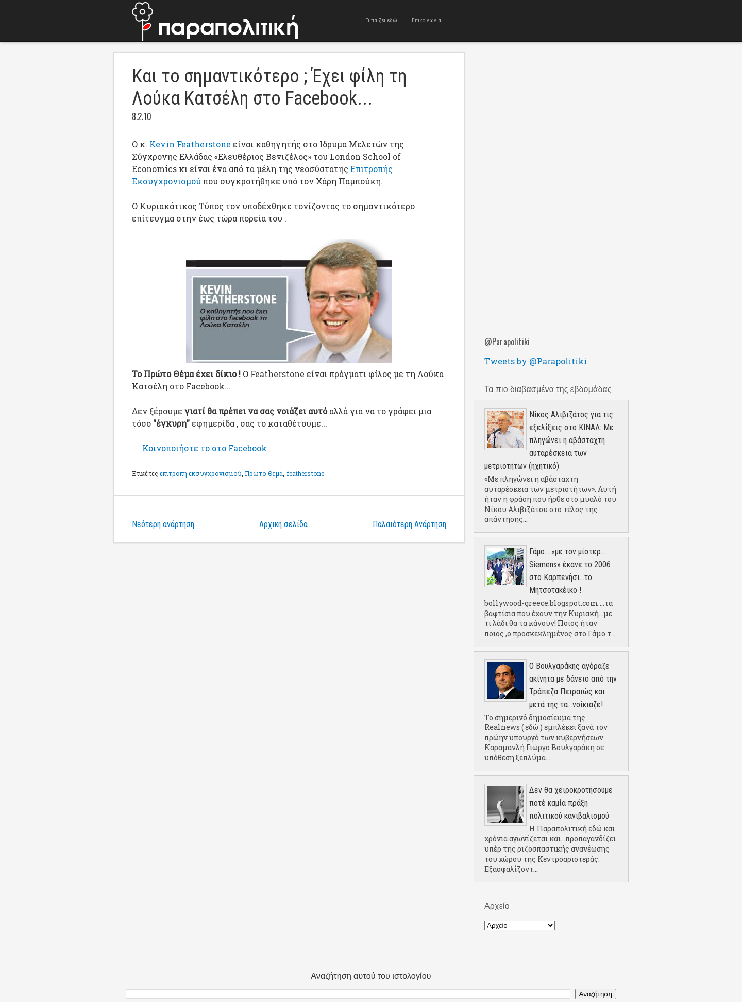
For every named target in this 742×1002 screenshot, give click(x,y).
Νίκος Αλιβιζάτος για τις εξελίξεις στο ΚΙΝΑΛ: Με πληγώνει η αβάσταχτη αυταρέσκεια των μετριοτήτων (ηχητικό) (549, 440)
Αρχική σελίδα (283, 524)
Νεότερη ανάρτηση (163, 524)
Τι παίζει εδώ (381, 20)
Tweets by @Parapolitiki (535, 360)
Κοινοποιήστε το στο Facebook (204, 448)
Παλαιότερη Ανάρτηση (409, 524)
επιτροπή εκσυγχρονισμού (201, 473)
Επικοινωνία (426, 20)
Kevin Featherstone (190, 144)
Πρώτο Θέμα (264, 473)
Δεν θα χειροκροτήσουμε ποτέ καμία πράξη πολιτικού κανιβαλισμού (571, 803)
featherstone (305, 473)
